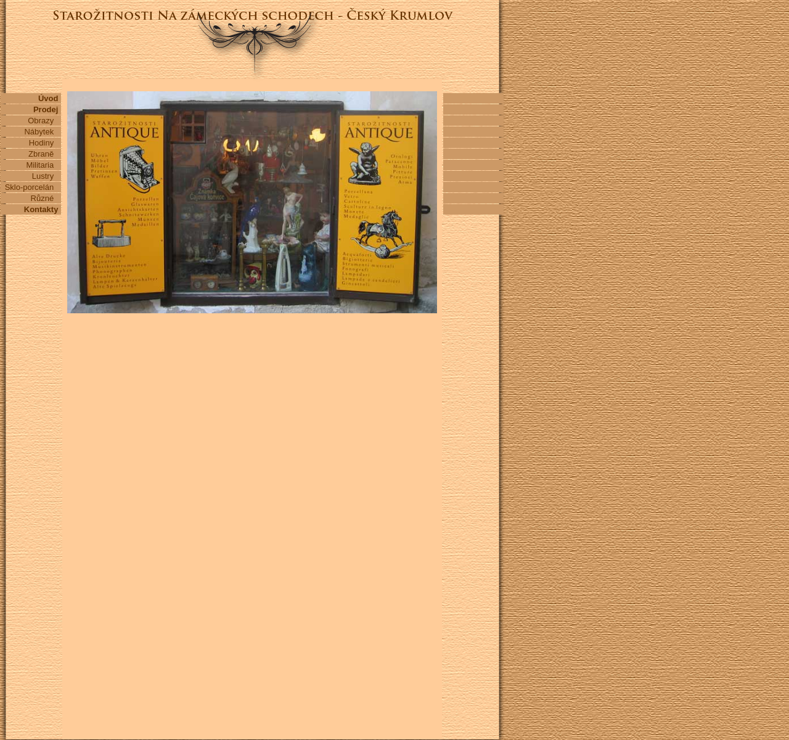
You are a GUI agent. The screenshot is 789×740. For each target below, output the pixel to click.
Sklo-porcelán (32, 187)
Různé (45, 198)
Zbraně (44, 153)
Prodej (46, 109)
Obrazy (44, 120)
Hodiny (44, 142)
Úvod (49, 98)
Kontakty (42, 209)
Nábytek (42, 131)
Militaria (43, 165)
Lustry (46, 176)
